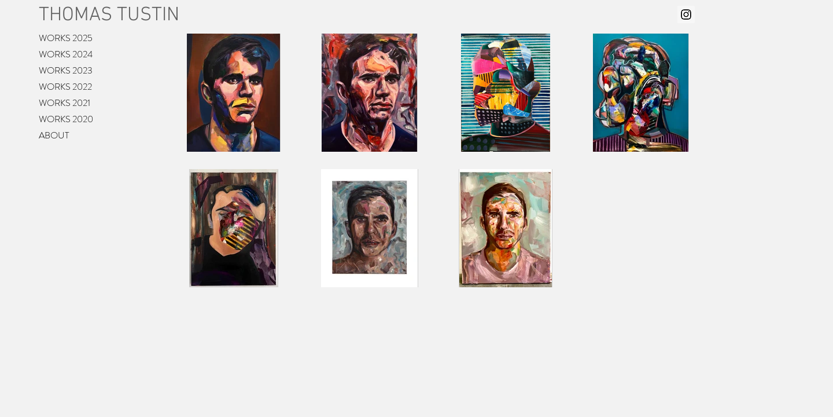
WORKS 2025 (66, 38)
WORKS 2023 (66, 70)
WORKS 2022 (65, 86)
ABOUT (54, 135)
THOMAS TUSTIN (109, 15)
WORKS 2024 (66, 54)
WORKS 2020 (66, 119)
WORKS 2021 (64, 102)
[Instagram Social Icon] (686, 14)
